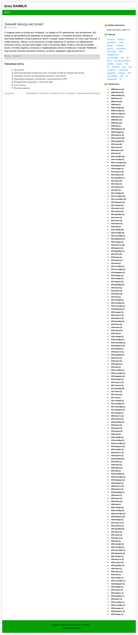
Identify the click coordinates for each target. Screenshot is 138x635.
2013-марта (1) (117, 260)
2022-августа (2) (117, 559)
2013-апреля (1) (117, 248)
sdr (129, 73)
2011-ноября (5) (117, 193)
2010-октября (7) (117, 159)
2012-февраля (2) (118, 239)
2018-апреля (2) (117, 419)
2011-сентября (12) (118, 199)
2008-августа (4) (117, 89)
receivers (16, 56)
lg (127, 58)
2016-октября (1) (117, 370)
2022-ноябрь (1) (117, 578)
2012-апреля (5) (117, 211)
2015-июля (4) (116, 324)
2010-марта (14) (117, 150)
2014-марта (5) (117, 294)
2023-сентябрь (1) (118, 605)
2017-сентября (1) (118, 407)
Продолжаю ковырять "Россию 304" (33, 82)
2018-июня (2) (116, 428)
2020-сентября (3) (118, 514)
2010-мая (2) (116, 153)
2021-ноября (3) (117, 544)
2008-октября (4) (117, 111)
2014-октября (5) (117, 303)
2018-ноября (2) (117, 437)
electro (110, 48)
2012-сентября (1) (118, 236)
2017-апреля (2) (117, 385)
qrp (124, 67)
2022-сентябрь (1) (118, 581)
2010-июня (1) (116, 147)
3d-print (110, 39)
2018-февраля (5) (118, 446)
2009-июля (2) (116, 120)
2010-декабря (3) (117, 141)
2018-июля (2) (116, 425)
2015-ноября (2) (117, 337)
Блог (128, 30)
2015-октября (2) (117, 340)
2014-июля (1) (116, 288)
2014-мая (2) (116, 297)
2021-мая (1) (116, 541)
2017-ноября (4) (117, 401)
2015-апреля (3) (117, 318)
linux (109, 61)
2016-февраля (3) (118, 376)
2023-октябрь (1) (117, 602)
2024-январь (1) (117, 614)
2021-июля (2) (116, 532)
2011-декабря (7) (117, 178)
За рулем (19, 70)
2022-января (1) (117, 587)
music (119, 64)
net (126, 64)
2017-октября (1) (117, 404)
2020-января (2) (117, 520)
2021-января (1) (117, 556)
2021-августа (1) (117, 523)
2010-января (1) (117, 169)
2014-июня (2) (116, 291)
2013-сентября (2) (118, 269)
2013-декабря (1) (117, 251)
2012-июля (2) (116, 218)
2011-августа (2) (117, 172)
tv (127, 76)
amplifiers (111, 42)
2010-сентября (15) (118, 163)
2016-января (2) (117, 379)
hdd (121, 51)
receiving (123, 70)
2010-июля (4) (116, 144)
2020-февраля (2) (118, 517)
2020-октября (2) (117, 510)
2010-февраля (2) (118, 166)
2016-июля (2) (116, 358)
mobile (110, 64)
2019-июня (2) (116, 465)
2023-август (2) (117, 590)
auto (9, 56)
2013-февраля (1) (118, 272)
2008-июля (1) (116, 98)
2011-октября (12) (118, 196)
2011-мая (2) (116, 190)
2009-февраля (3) (118, 129)
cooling (119, 45)
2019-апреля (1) (117, 456)
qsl (130, 67)
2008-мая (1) (116, 105)
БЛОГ (7, 12)
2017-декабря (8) (117, 388)
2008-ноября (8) (117, 108)
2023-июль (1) (116, 599)
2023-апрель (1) (117, 593)
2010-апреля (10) (117, 138)
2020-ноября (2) (117, 507)
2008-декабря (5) (117, 95)
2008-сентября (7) (118, 114)
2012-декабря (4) (117, 214)
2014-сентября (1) (118, 306)
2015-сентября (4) (118, 343)
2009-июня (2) (116, 123)
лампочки (112, 79)
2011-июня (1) (116, 184)
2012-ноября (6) (117, 230)
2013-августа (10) (118, 245)
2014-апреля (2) (117, 282)
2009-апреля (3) (117, 117)
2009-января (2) (117, 132)
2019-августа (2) (117, 453)
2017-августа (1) (117, 382)
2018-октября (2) (117, 440)
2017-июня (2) (116, 394)
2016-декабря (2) (117, 355)
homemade (112, 58)
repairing (111, 73)
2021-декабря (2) (117, 529)
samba (121, 73)
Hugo (64, 628)
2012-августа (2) (117, 208)
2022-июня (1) (116, 569)
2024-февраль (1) (118, 611)
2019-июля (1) (116, 462)
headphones (113, 55)
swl (121, 76)
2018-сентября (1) (118, 443)
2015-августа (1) (117, 315)
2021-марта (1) (117, 538)
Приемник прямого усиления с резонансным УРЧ (40, 79)
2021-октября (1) (117, 547)
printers (116, 67)
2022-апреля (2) (117, 562)
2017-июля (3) (116, 391)
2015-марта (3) (117, 330)
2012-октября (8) (117, 233)
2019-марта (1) (117, 468)
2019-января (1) (117, 483)
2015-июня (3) (116, 327)
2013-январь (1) (117, 275)
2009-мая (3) (116, 126)
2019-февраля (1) (118, 480)
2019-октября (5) (117, 474)
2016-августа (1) (117, 352)
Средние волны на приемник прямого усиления (40, 76)
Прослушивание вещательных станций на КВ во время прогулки (49, 73)
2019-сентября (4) (118, 477)
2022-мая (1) (116, 575)
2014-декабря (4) (117, 285)
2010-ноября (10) (117, 156)
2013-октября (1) (117, 266)
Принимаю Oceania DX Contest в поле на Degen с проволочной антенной (63, 93)
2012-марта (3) (117, 224)
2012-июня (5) (116, 221)
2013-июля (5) (116, 254)
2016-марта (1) (117, 364)
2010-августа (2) (117, 135)
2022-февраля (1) (118, 584)
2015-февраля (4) (118, 346)
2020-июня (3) (116, 498)
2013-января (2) (117, 278)
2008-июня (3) (116, 102)
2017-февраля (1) (118, 410)
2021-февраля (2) (118, 553)
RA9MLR (85, 625)
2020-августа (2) (117, 486)
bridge (110, 45)
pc (108, 67)
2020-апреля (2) (117, 489)
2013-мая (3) (116, 263)
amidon (120, 39)
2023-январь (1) (117, 608)
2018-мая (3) (116, 434)
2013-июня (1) (116, 257)
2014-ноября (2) (117, 300)
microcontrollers (122, 61)
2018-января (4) (117, 449)
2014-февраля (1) (118, 309)
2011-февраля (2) (118, 202)
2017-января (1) (117, 413)
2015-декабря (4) (117, 321)
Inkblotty (77, 628)
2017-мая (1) (116, 398)
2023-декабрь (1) (117, 596)
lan (122, 58)
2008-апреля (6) (117, 92)
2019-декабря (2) (117, 459)
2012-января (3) (117, 242)
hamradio (111, 51)
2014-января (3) (117, 312)
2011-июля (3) (116, 181)
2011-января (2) (117, 205)
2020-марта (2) (117, 501)
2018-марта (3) (117, 431)
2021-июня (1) (116, 535)
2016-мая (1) (116, 367)
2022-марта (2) (117, 572)
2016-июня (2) (116, 361)
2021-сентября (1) (118, 550)
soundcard (112, 76)
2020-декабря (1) (117, 492)
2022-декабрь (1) (117, 565)
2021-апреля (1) (117, 526)
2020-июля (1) (116, 495)
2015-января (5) (117, 349)
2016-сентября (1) (118, 373)
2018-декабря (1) (117, 422)
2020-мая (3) (116, 504)
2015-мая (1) (116, 333)
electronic (121, 48)
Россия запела (22, 88)
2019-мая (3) (116, 471)
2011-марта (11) (117, 187)
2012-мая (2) (116, 227)
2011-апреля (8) (117, 175)
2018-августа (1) (117, 416)
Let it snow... (20, 85)
